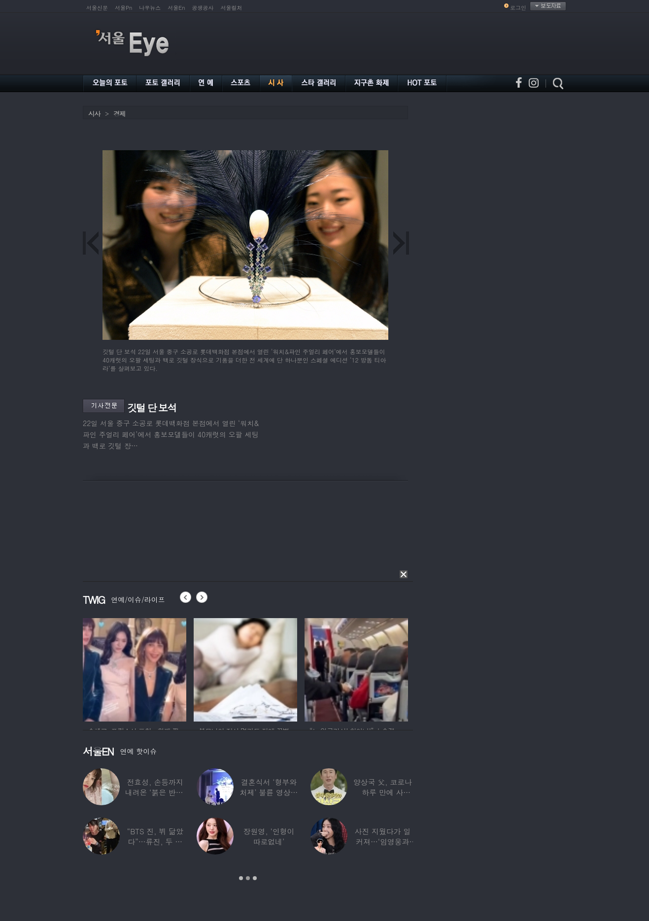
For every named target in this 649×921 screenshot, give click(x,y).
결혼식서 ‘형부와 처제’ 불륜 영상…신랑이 (269, 792)
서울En (176, 7)
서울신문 (97, 7)
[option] (156, 668)
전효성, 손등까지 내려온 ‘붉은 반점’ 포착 (155, 792)
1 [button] (241, 878)
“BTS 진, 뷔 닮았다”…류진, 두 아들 (155, 841)
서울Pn (123, 7)
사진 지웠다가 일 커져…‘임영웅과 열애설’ (382, 841)
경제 (119, 113)
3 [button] (255, 878)
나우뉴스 (150, 7)
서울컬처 (231, 7)
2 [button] (248, 878)
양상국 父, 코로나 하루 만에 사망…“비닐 (382, 792)
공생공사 (203, 7)
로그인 (518, 7)
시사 (94, 113)
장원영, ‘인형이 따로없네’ (269, 836)
